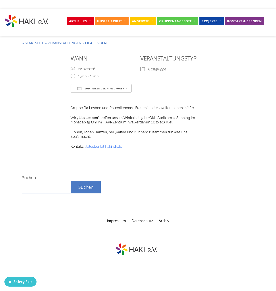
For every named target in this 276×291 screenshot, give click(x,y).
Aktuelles (80, 21)
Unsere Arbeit (111, 21)
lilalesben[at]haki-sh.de (103, 146)
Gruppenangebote (177, 21)
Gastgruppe (157, 69)
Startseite (34, 43)
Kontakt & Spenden (244, 21)
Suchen (29, 177)
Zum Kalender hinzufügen (101, 88)
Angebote (143, 21)
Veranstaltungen (64, 43)
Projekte (212, 21)
